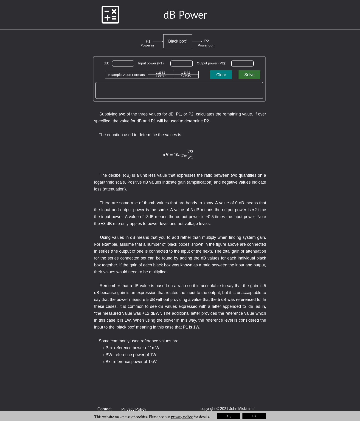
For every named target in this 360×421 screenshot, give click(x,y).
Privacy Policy (133, 409)
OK (254, 416)
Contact (104, 409)
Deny (228, 416)
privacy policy (182, 416)
